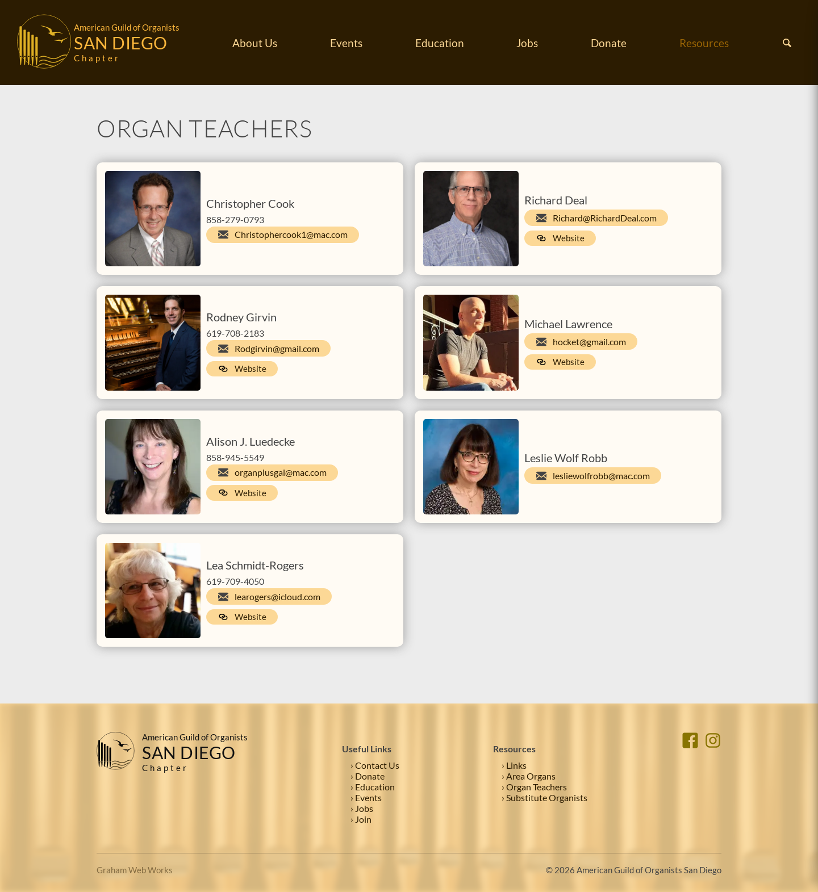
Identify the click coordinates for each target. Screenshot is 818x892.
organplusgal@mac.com (281, 472)
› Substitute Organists (544, 797)
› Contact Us (374, 765)
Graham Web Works (135, 870)
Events (346, 42)
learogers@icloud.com (277, 596)
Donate (609, 42)
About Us (254, 42)
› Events (366, 797)
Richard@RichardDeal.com (605, 217)
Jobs (527, 42)
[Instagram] (712, 778)
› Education (372, 786)
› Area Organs (529, 775)
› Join (361, 819)
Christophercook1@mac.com (291, 234)
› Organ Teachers (534, 786)
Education (439, 42)
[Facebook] (690, 778)
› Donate (367, 775)
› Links (514, 765)
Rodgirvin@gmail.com (277, 348)
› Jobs (361, 808)
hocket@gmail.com (589, 341)
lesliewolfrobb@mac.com (601, 475)
